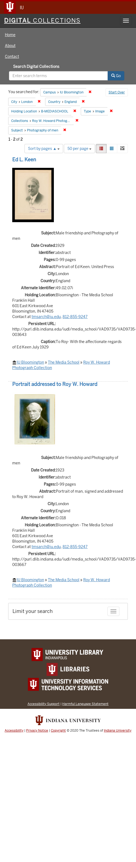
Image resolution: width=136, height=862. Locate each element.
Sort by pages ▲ (44, 148)
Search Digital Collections (36, 66)
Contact (12, 56)
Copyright (58, 730)
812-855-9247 (75, 316)
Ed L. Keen (24, 159)
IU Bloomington (30, 362)
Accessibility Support (43, 704)
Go (116, 75)
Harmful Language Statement (85, 704)
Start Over (117, 92)
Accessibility (14, 730)
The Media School (63, 362)
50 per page (79, 148)
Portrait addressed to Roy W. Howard (54, 384)
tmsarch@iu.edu (46, 316)
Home (10, 34)
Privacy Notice (37, 730)
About (10, 45)
